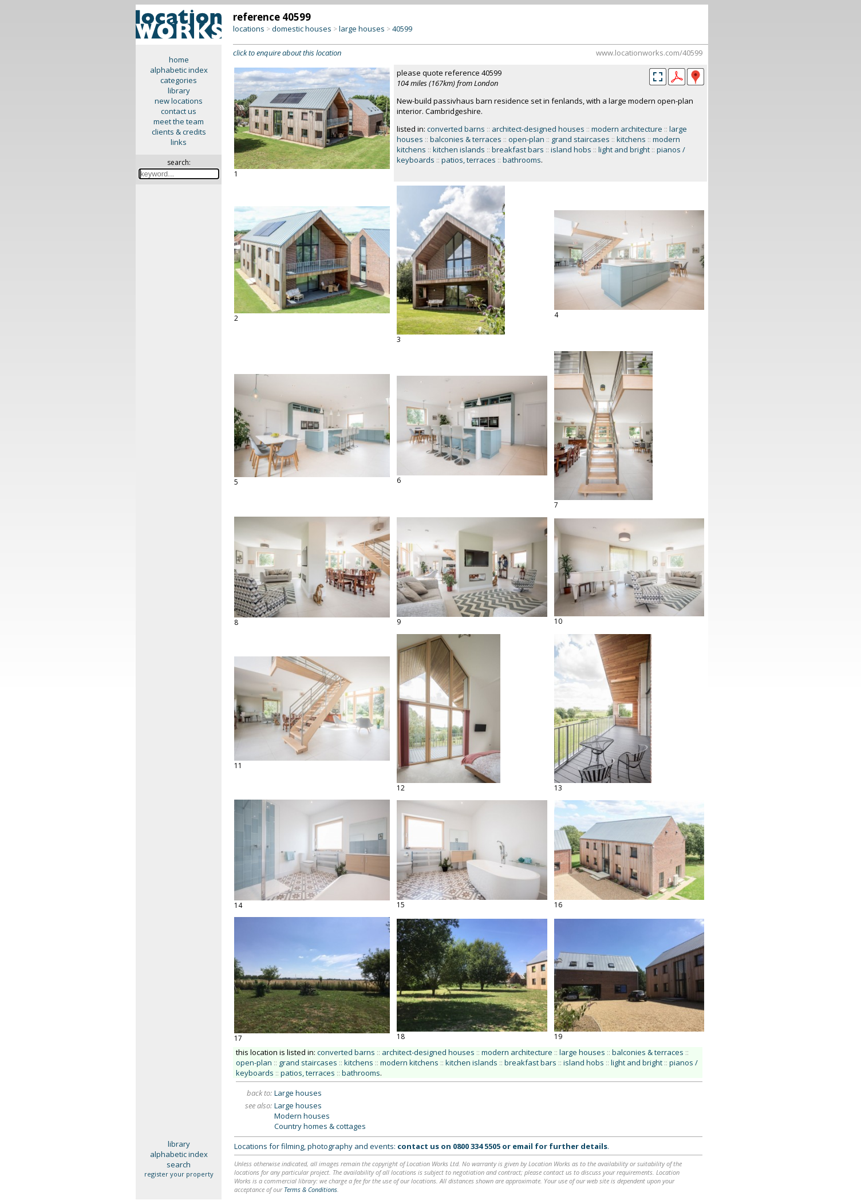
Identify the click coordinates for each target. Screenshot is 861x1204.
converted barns (456, 129)
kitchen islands (459, 149)
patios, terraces (468, 160)
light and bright (624, 149)
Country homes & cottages (320, 1126)
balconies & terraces (465, 139)
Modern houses (302, 1116)
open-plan (526, 139)
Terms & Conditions (310, 1189)
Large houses (298, 1093)
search (179, 1164)
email (522, 1146)
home (179, 59)
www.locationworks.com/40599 (649, 53)
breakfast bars (518, 149)
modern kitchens (409, 1062)
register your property (179, 1174)
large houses (362, 28)
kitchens (631, 139)
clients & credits (179, 132)
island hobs (571, 149)
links (179, 142)
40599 (402, 28)
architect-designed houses (538, 129)
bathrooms (522, 160)
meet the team (178, 121)
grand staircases (580, 139)
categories (178, 80)
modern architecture (626, 129)
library (179, 90)
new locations (179, 101)
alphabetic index (179, 70)
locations (248, 28)
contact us (178, 111)
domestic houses (301, 28)
